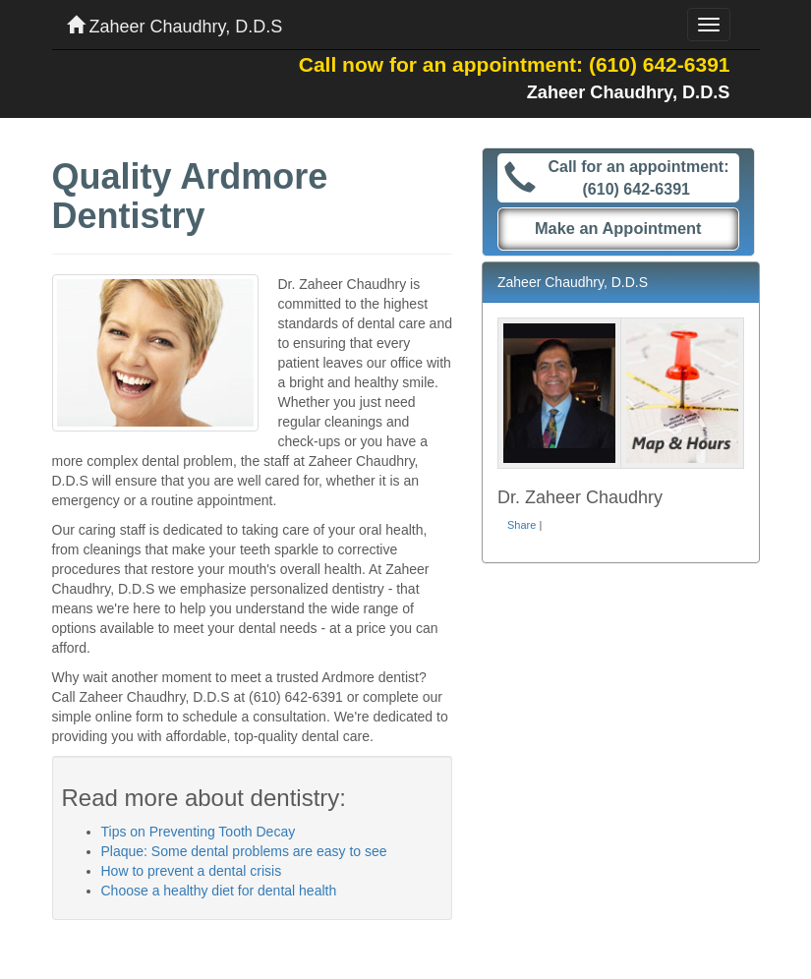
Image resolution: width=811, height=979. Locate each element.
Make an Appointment (618, 228)
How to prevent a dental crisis (191, 871)
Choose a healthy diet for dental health (219, 890)
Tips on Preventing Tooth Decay (198, 831)
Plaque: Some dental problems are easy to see (244, 851)
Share (521, 525)
